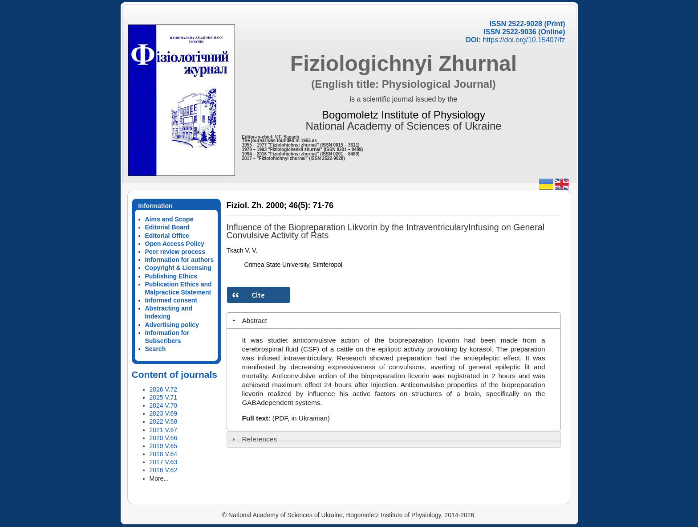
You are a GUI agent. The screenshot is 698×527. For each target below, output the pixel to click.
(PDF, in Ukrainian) (301, 418)
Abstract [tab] (248, 320)
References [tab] (253, 439)
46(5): (300, 205)
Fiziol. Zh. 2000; (257, 205)
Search (155, 348)
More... (159, 478)
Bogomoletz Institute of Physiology (403, 115)
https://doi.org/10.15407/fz (524, 40)
